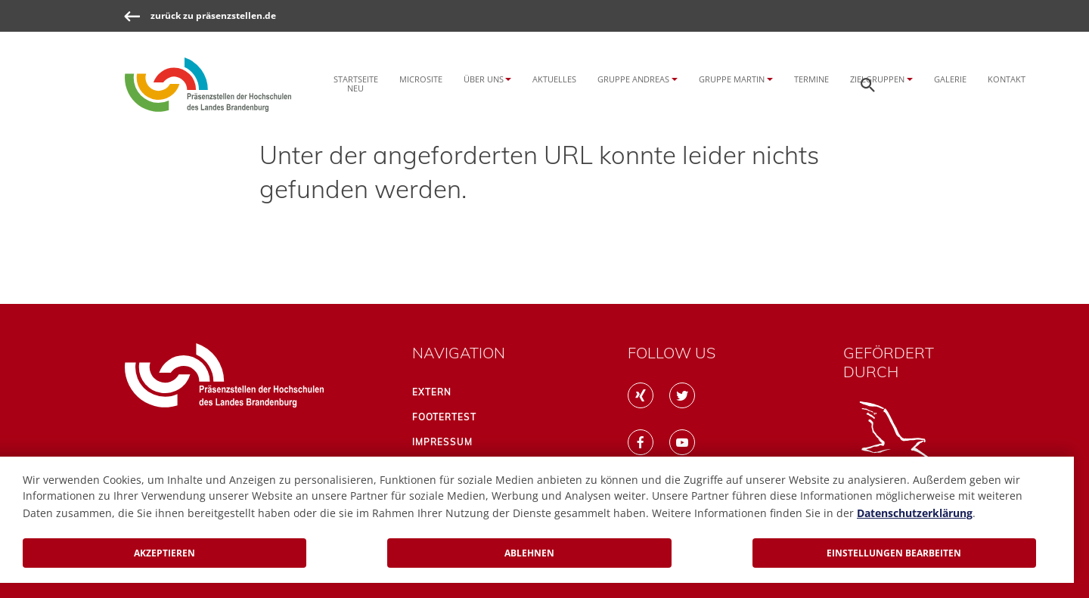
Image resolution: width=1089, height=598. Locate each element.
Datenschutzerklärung (915, 513)
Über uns (484, 79)
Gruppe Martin (732, 79)
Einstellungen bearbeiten (894, 553)
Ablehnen (529, 553)
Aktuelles (554, 79)
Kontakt (1006, 79)
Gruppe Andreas (633, 79)
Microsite (420, 79)
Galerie (950, 79)
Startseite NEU (356, 83)
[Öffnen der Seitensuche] (868, 84)
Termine (811, 79)
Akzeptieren (164, 553)
